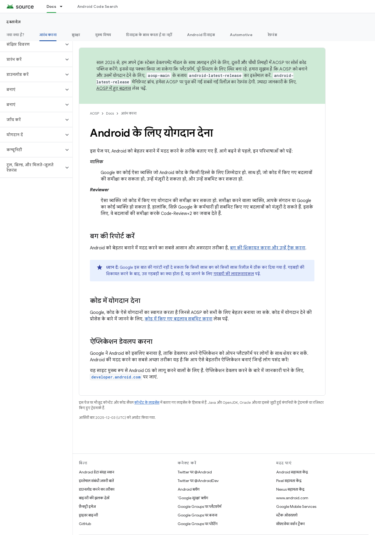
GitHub (85, 523)
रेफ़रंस (272, 34)
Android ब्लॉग (188, 489)
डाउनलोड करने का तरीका (96, 489)
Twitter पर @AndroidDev (198, 480)
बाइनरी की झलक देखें (94, 497)
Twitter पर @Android (195, 472)
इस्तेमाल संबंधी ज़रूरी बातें (96, 480)
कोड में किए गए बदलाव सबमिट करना (178, 319)
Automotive (241, 34)
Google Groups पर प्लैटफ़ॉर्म (199, 506)
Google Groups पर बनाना (197, 515)
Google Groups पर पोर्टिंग (198, 523)
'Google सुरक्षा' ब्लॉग (193, 497)
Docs (110, 113)
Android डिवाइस (201, 34)
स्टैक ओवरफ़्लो (286, 515)
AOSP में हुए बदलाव (113, 88)
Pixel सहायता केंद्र (289, 480)
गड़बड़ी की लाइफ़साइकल (233, 273)
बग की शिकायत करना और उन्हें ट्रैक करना (267, 248)
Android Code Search (97, 6)
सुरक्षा (76, 34)
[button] (32, 44)
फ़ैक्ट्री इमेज (87, 506)
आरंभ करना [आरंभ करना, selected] (48, 34)
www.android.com (292, 497)
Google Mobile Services (296, 506)
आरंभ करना (128, 113)
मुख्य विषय (103, 34)
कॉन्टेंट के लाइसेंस (146, 402)
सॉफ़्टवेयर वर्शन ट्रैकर (290, 523)
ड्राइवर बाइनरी (88, 515)
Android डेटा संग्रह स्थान (96, 472)
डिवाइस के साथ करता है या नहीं (149, 34)
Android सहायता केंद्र (292, 472)
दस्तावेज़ (13, 21)
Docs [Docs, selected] (51, 6)
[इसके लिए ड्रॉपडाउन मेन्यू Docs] (63, 6)
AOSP (94, 113)
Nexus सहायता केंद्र (290, 489)
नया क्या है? (15, 34)
